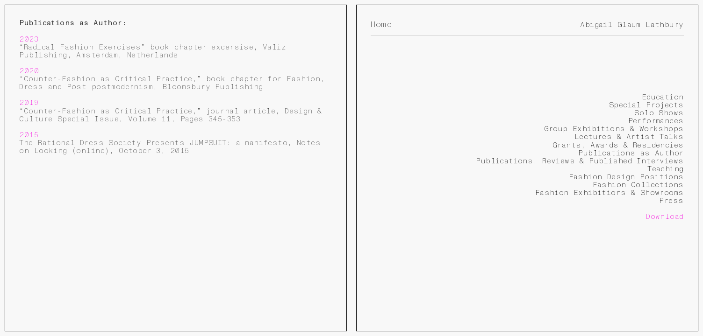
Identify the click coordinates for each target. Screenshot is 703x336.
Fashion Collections (638, 185)
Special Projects (646, 105)
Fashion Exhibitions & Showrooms (609, 193)
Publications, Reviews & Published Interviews (579, 161)
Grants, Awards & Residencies (618, 145)
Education (663, 97)
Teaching (665, 169)
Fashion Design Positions (626, 177)
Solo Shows (658, 113)
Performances (656, 121)
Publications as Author (630, 153)
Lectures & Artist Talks (629, 137)
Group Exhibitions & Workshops (614, 129)
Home (381, 24)
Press (671, 201)
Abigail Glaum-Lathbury (631, 25)
